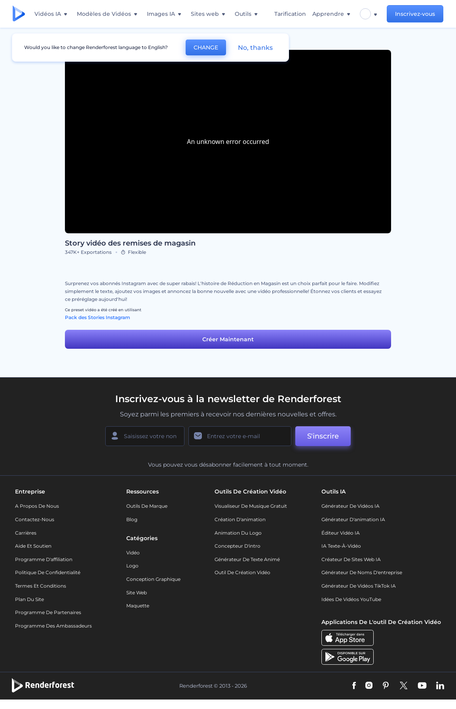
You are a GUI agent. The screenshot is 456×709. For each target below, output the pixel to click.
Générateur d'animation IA (353, 519)
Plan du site (29, 599)
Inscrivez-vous (415, 13)
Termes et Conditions (40, 586)
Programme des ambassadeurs (53, 626)
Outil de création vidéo (242, 572)
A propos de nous (37, 506)
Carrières (25, 533)
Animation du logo (238, 533)
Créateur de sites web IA (351, 559)
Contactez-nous (34, 519)
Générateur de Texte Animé (247, 559)
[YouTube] (422, 686)
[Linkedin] (440, 686)
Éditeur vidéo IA (340, 533)
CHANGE (206, 47)
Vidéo (133, 553)
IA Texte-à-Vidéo (341, 546)
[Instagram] (368, 686)
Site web (136, 593)
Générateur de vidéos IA (350, 506)
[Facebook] (354, 686)
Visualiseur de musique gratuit (251, 506)
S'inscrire (323, 436)
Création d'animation (240, 519)
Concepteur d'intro (237, 546)
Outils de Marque (146, 506)
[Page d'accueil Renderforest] (19, 14)
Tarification (290, 13)
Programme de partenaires (48, 612)
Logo (132, 566)
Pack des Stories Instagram (97, 317)
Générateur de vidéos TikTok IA (358, 586)
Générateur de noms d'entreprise (361, 572)
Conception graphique (153, 579)
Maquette (137, 606)
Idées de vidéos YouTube (351, 599)
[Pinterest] (386, 686)
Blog (131, 519)
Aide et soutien (33, 546)
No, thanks (255, 47)
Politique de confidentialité (47, 572)
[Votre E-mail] (239, 436)
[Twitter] (403, 686)
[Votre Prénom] (144, 436)
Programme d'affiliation (43, 559)
